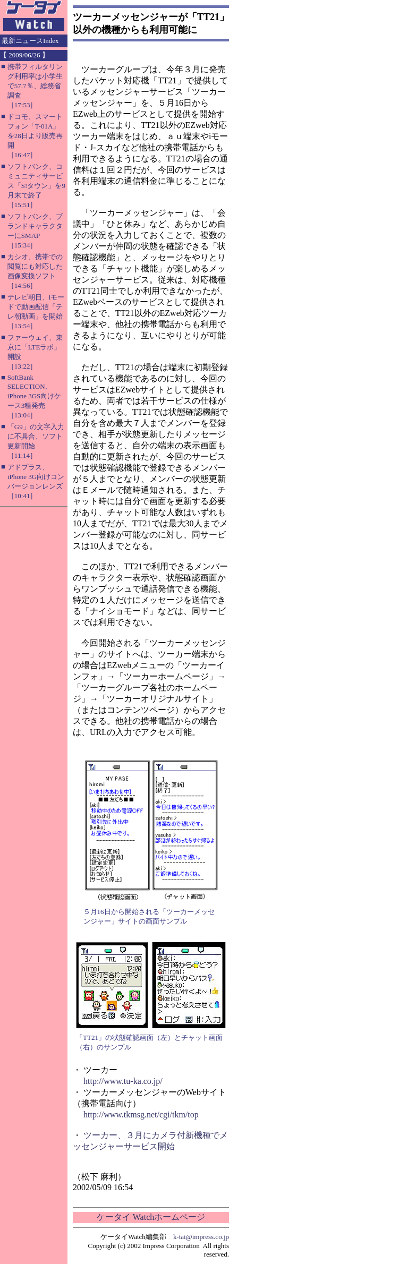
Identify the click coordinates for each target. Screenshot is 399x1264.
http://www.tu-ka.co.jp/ (123, 1081)
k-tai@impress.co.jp (201, 1237)
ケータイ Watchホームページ (151, 1217)
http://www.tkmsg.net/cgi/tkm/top (141, 1114)
